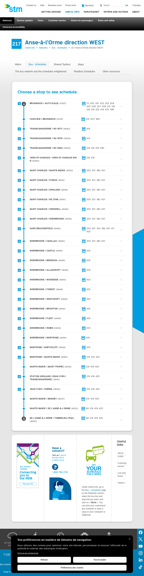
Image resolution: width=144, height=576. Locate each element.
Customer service (57, 20)
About (136, 12)
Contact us (31, 5)
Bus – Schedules (93, 490)
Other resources (111, 71)
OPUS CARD (120, 455)
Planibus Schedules (84, 71)
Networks (7, 20)
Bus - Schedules (59, 48)
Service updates (25, 20)
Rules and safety (106, 20)
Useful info (72, 12)
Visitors (121, 483)
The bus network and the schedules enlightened (40, 71)
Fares (40, 20)
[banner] (15, 9)
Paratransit (91, 12)
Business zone (55, 5)
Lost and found (122, 474)
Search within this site (101, 5)
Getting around (51, 12)
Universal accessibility (14, 27)
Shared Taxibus (62, 64)
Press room (70, 5)
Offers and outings (116, 12)
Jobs (42, 5)
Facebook (140, 532)
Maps (81, 64)
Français (137, 5)
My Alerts (87, 5)
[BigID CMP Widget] (72, 555)
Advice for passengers (82, 20)
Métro (18, 64)
